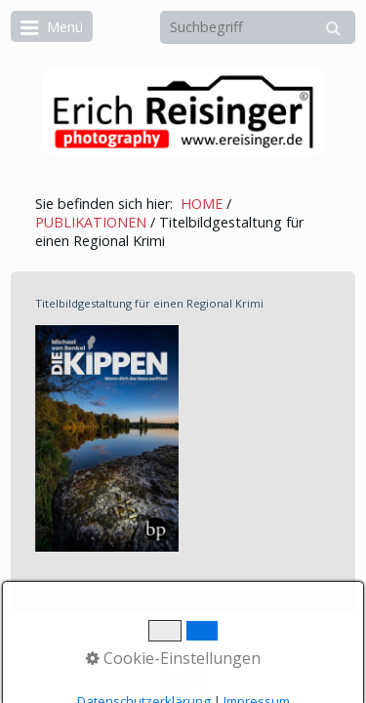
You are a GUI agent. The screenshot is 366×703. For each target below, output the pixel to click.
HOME (202, 203)
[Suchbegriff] (257, 27)
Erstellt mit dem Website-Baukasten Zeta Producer (190, 650)
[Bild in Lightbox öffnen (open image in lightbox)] (106, 438)
